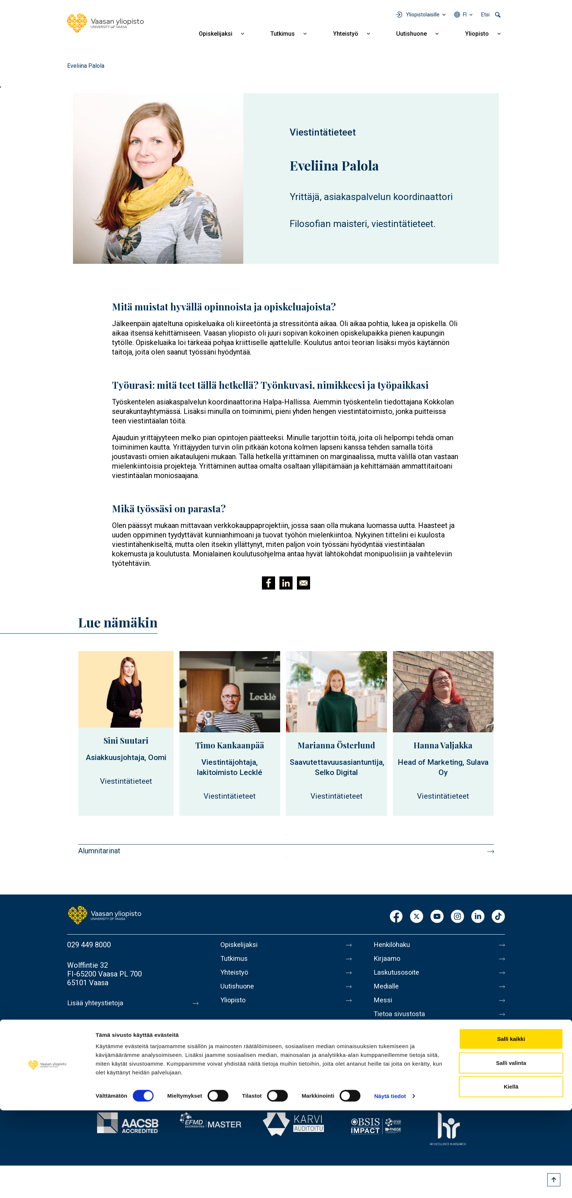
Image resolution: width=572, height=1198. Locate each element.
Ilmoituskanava (398, 1067)
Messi (383, 1006)
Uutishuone (411, 33)
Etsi (485, 14)
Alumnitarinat (99, 850)
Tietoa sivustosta (401, 1021)
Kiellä (511, 1174)
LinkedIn (477, 917)
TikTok (498, 917)
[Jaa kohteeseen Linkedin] (286, 583)
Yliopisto (477, 33)
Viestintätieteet (323, 132)
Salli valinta (511, 1150)
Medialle (387, 990)
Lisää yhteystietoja (97, 1003)
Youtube (437, 917)
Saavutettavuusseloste (410, 1052)
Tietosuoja (390, 1036)
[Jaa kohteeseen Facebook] (268, 583)
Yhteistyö (345, 33)
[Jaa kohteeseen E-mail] (303, 583)
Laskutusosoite (398, 975)
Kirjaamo (388, 960)
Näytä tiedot (390, 1184)
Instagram (457, 917)
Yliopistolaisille (423, 14)
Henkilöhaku (393, 944)
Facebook (396, 917)
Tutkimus (282, 33)
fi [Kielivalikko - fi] (465, 14)
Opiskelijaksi (215, 33)
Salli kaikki (511, 1126)
